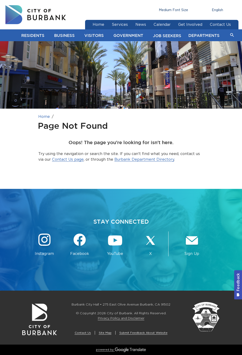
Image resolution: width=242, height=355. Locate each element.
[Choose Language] (218, 10)
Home (44, 116)
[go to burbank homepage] (35, 14)
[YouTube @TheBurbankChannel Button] (115, 244)
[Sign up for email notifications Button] (192, 244)
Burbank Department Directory (144, 159)
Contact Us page (68, 159)
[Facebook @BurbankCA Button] (80, 244)
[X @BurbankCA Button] (150, 244)
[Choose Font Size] (173, 10)
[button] (232, 35)
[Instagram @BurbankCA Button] (44, 244)
